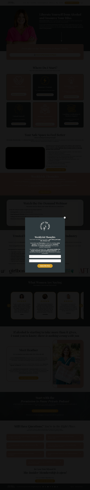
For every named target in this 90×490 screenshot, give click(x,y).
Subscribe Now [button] (45, 254)
